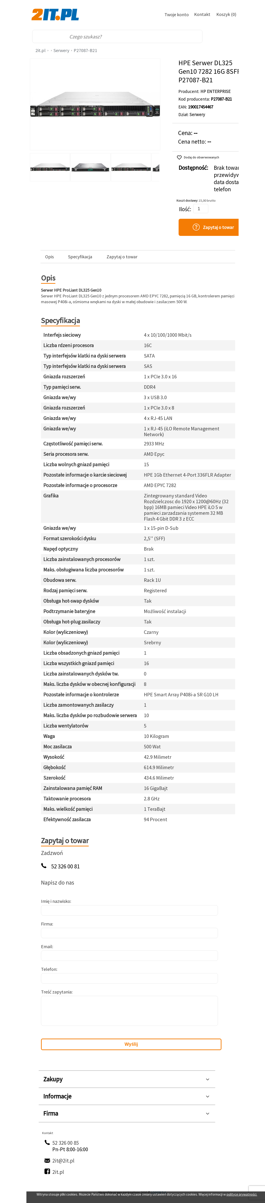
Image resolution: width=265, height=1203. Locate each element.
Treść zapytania (56, 992)
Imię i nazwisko (55, 901)
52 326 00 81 (65, 866)
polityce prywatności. (242, 1194)
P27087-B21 (85, 50)
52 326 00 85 (65, 1142)
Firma (46, 924)
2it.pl (40, 50)
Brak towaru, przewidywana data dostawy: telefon (231, 178)
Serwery (61, 50)
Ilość (184, 209)
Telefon (48, 969)
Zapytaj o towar (122, 256)
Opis (49, 256)
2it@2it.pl (63, 1160)
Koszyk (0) (226, 14)
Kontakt (202, 14)
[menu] (225, 36)
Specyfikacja (80, 256)
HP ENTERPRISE (215, 91)
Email (46, 946)
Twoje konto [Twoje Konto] (176, 14)
